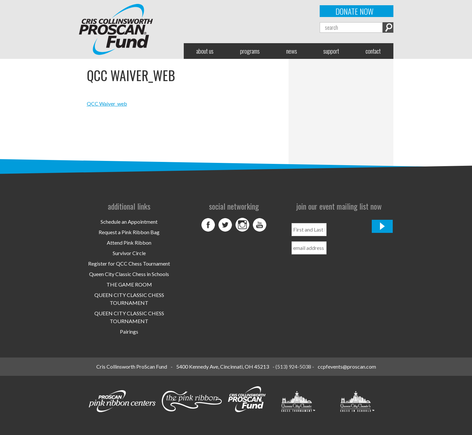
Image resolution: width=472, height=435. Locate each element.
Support (331, 51)
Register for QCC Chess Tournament (129, 263)
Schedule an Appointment (129, 221)
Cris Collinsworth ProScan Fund (131, 366)
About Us (205, 51)
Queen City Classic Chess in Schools (129, 274)
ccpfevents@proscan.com (347, 366)
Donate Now (354, 11)
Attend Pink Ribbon (129, 242)
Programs (250, 51)
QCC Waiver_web (107, 103)
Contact (373, 51)
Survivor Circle (129, 253)
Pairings (129, 331)
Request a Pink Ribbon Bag (129, 232)
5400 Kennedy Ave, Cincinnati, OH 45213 (222, 366)
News (291, 51)
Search (388, 27)
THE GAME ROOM (129, 284)
